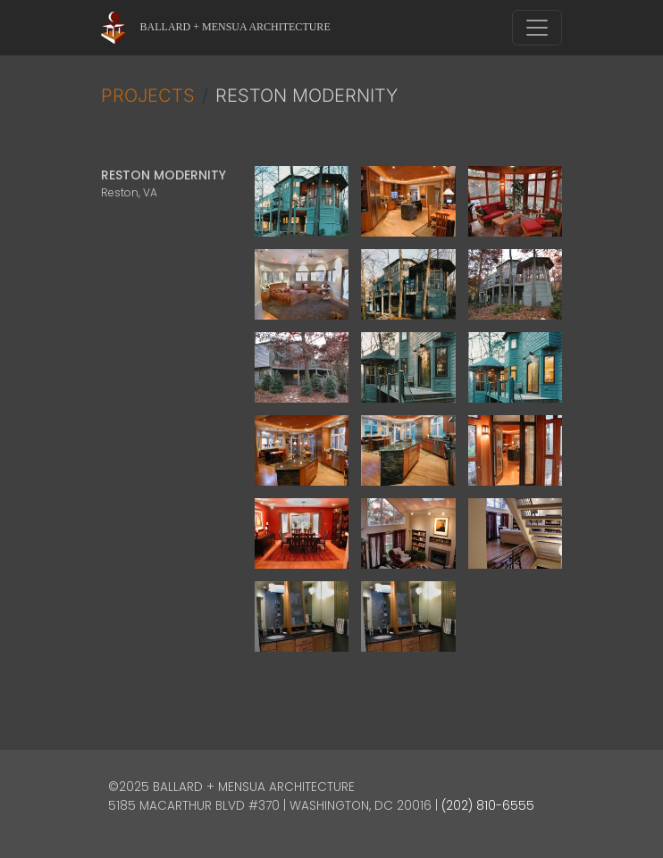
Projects (148, 95)
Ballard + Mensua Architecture (235, 27)
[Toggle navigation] (537, 28)
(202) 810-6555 (487, 805)
